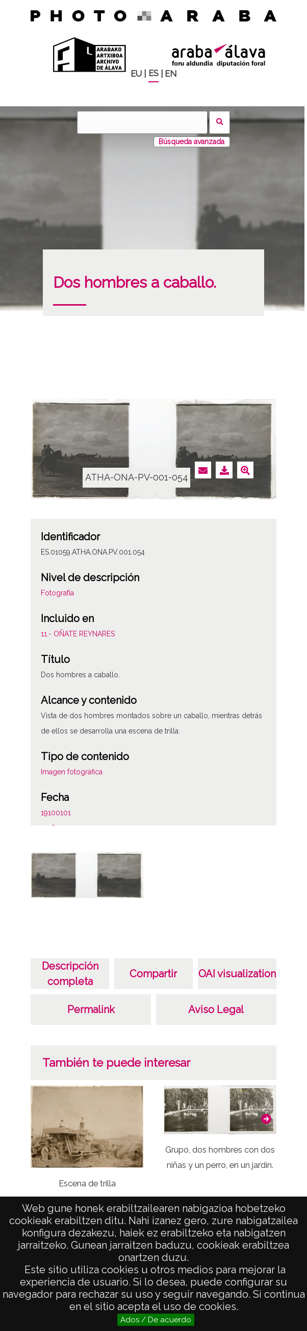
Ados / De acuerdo (155, 1319)
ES (153, 73)
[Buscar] (142, 122)
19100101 (56, 813)
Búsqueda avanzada (191, 141)
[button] (266, 1119)
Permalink (91, 1009)
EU (136, 74)
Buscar (219, 122)
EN (170, 74)
